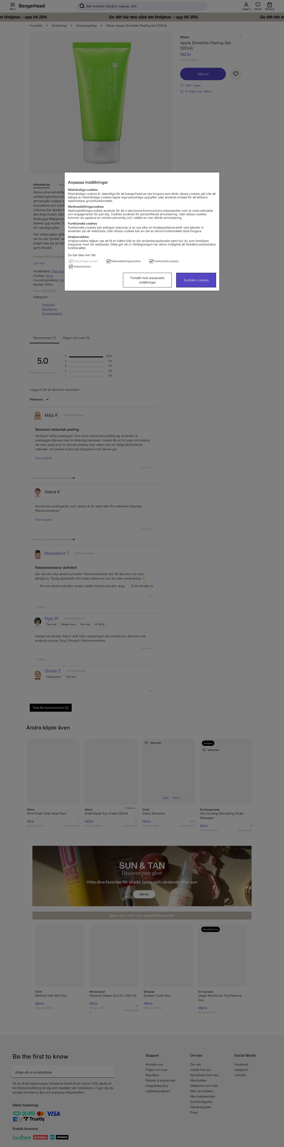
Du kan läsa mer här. (82, 255)
